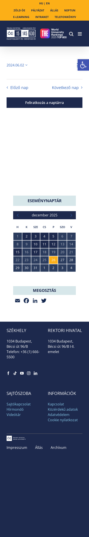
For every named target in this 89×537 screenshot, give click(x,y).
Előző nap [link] (19, 87)
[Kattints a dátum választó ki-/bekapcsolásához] (18, 65)
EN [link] (48, 3)
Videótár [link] (14, 414)
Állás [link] (39, 447)
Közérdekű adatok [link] (63, 409)
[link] (83, 65)
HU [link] (41, 3)
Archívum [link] (58, 447)
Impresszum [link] (17, 447)
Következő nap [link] (65, 87)
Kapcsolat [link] (56, 404)
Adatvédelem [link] (58, 414)
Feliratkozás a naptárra (44, 102)
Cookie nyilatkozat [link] (63, 419)
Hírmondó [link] (15, 409)
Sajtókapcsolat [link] (19, 404)
